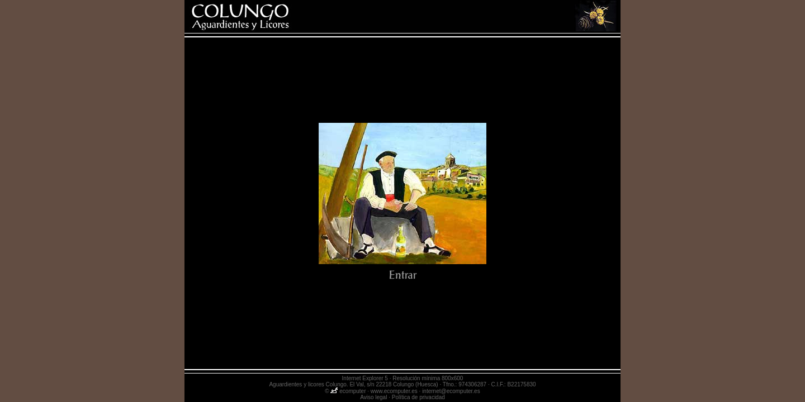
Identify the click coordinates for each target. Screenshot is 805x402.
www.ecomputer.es (394, 391)
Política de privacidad (418, 397)
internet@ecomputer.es (451, 391)
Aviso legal (373, 397)
